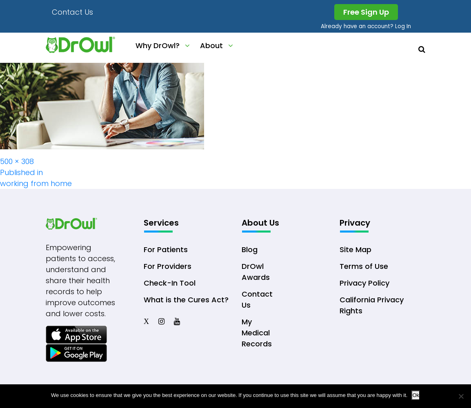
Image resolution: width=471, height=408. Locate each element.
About (211, 45)
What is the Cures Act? (186, 300)
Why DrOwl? (158, 45)
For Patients (166, 249)
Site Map (355, 249)
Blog (250, 249)
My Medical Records (257, 333)
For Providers (167, 266)
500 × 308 (17, 161)
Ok (415, 395)
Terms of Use (364, 266)
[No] (461, 396)
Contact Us (72, 12)
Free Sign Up (366, 12)
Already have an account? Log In (366, 26)
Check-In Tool (170, 283)
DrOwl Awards (256, 271)
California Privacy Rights (372, 305)
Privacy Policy (364, 283)
